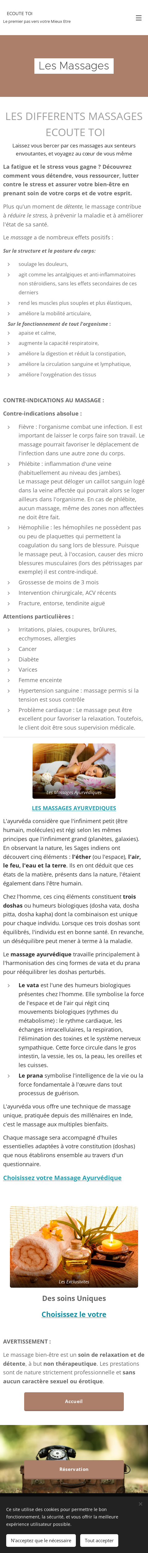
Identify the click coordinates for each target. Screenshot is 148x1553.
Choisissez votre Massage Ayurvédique (62, 1178)
